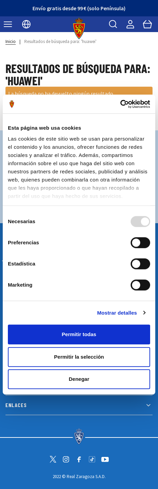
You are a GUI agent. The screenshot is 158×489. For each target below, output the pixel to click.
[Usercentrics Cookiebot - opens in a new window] (120, 104)
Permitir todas (79, 334)
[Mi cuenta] (130, 24)
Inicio (10, 41)
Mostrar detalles (117, 313)
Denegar (79, 379)
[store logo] (79, 28)
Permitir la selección (79, 357)
